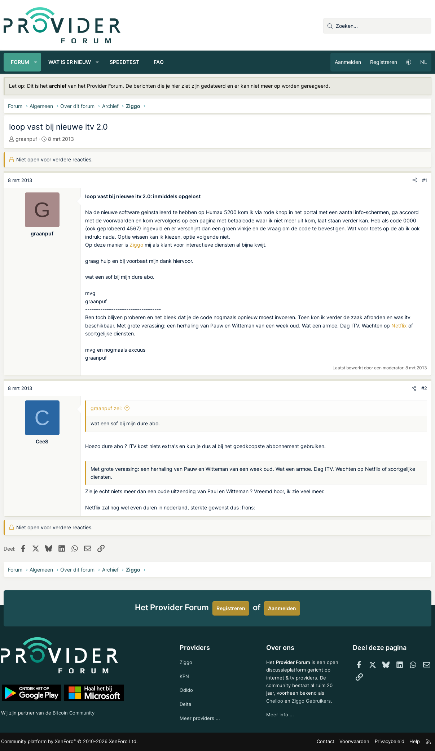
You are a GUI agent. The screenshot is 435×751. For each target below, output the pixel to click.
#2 (424, 388)
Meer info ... (280, 715)
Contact (330, 742)
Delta (186, 703)
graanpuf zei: (106, 408)
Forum (20, 62)
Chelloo (274, 700)
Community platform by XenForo (65, 742)
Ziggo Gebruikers (312, 700)
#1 (424, 180)
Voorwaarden (357, 742)
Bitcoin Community (80, 711)
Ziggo (136, 245)
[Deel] (414, 180)
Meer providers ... (200, 718)
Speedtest (124, 62)
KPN (185, 675)
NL (423, 62)
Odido (187, 689)
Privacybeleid (389, 742)
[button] (35, 62)
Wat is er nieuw (69, 62)
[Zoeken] (377, 26)
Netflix (399, 325)
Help (413, 742)
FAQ (159, 62)
